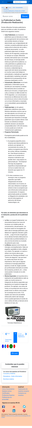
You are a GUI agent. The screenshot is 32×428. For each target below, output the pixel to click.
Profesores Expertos (8, 395)
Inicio (3, 7)
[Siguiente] (22, 337)
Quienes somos (7, 391)
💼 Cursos (8, 7)
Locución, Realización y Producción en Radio (14, 11)
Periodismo (6, 9)
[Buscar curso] (20, 2)
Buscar (25, 16)
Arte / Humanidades (18, 7)
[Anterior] (8, 337)
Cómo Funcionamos (8, 389)
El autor (15, 353)
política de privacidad (20, 415)
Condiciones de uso (10, 415)
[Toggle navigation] (2, 2)
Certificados (5, 393)
